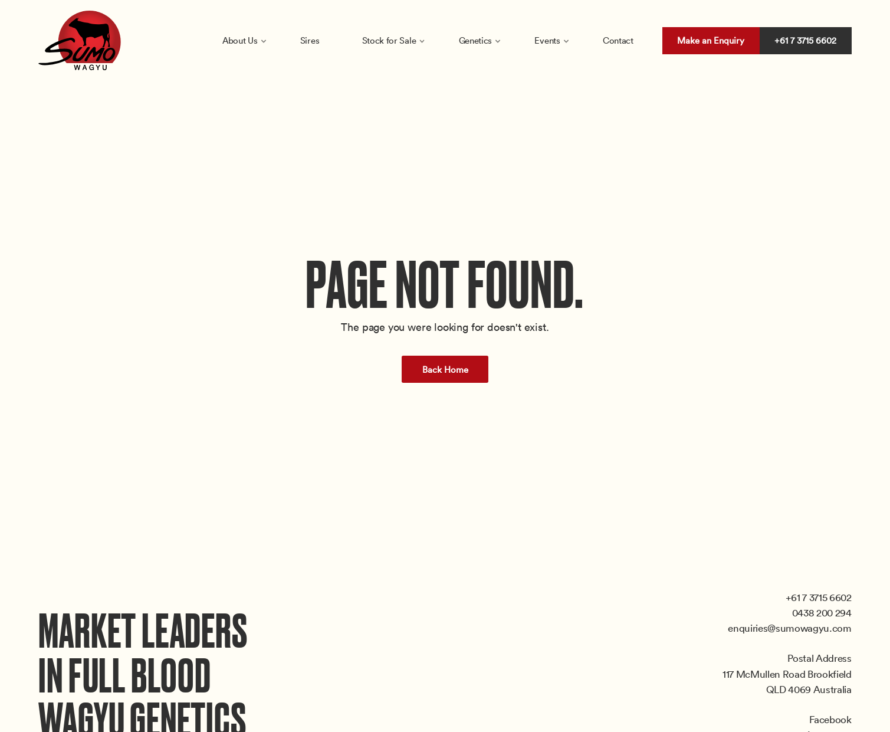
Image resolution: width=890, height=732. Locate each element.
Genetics (475, 40)
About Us (240, 40)
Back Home (445, 369)
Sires (310, 40)
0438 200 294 (822, 612)
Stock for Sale (389, 40)
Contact (618, 40)
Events (547, 40)
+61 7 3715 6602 (805, 40)
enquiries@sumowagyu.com (789, 627)
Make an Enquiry (710, 40)
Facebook (830, 719)
